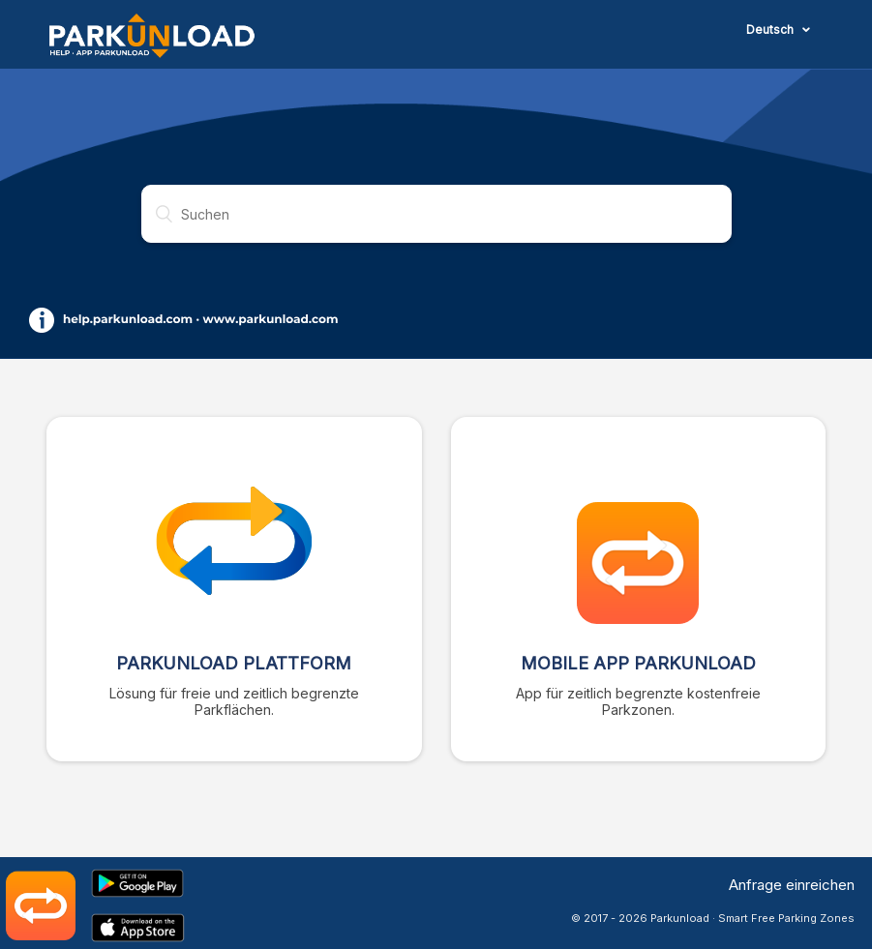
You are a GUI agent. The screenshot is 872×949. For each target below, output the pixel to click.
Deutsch (771, 29)
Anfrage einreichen (792, 884)
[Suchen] (436, 214)
